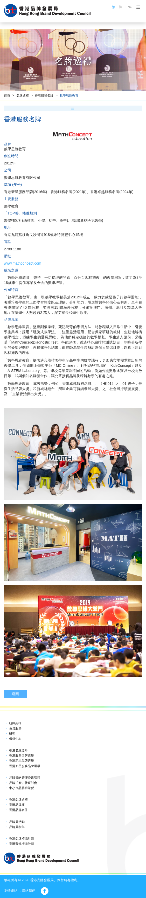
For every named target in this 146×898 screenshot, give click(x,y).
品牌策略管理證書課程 (24, 778)
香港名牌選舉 (18, 750)
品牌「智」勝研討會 (23, 783)
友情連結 (10, 891)
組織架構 (15, 723)
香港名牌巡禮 (18, 799)
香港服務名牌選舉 (21, 755)
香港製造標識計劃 (21, 844)
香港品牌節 (17, 805)
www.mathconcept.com (22, 263)
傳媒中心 (15, 739)
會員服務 (15, 728)
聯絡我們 (28, 891)
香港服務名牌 (44, 95)
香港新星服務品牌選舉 (24, 766)
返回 (15, 694)
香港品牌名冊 (18, 810)
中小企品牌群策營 (21, 788)
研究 (12, 733)
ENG (129, 7)
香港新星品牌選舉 (21, 760)
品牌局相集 (17, 827)
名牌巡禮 (22, 95)
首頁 (7, 95)
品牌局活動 (17, 822)
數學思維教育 (69, 95)
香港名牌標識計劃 (21, 838)
